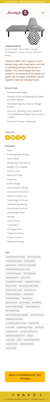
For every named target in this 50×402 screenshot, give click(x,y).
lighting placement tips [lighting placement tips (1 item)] (14, 319)
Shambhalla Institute (17, 208)
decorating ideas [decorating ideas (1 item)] (12, 277)
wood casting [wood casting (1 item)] (11, 348)
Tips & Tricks (13, 220)
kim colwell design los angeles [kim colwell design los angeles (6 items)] (17, 315)
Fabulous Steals (14, 175)
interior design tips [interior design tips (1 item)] (32, 306)
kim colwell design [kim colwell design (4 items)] (12, 311)
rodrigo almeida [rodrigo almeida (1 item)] (12, 331)
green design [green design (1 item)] (24, 302)
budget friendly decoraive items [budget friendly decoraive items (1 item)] (18, 269)
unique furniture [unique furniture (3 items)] (12, 344)
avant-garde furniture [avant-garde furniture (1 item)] (14, 261)
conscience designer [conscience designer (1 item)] (13, 273)
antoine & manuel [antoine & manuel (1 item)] (33, 257)
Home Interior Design (17, 187)
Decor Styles (24, 49)
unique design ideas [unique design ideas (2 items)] (31, 340)
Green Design (13, 183)
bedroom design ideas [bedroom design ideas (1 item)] (27, 265)
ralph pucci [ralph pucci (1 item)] (39, 327)
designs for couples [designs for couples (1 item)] (32, 282)
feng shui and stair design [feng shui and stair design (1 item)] (28, 286)
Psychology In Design (17, 200)
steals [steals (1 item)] (19, 340)
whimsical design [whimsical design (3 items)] (26, 344)
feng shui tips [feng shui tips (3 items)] (28, 294)
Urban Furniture (15, 237)
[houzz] (40, 395)
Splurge (34, 49)
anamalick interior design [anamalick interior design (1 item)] (15, 257)
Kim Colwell (12, 49)
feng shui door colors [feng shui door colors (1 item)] (14, 290)
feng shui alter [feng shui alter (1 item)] (11, 286)
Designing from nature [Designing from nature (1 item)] (14, 282)
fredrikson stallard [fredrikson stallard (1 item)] (13, 298)
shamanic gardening (17, 204)
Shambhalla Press (16, 212)
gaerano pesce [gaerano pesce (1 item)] (11, 302)
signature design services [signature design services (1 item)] (15, 335)
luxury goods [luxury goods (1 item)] (34, 323)
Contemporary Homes (18, 154)
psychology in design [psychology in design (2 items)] (24, 327)
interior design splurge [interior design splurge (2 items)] (14, 306)
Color (9, 150)
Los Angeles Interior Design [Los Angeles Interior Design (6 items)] (16, 323)
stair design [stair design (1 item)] (10, 340)
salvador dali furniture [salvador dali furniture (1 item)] (29, 331)
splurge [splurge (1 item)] (30, 335)
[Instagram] (34, 395)
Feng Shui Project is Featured (21, 121)
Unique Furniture (13, 46)
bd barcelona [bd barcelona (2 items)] (11, 265)
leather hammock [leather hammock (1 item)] (37, 315)
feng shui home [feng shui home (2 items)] (30, 290)
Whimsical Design (15, 241)
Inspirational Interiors (18, 191)
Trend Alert (12, 225)
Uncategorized (11, 52)
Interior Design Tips (17, 196)
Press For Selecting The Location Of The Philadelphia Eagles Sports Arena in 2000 (25, 114)
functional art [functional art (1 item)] (27, 298)
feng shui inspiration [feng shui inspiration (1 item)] (13, 294)
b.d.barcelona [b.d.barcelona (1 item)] (29, 261)
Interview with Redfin (17, 92)
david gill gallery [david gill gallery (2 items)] (30, 273)
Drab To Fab (13, 171)
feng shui (11, 179)
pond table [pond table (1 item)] (10, 327)
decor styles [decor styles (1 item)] (25, 277)
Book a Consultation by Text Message (25, 376)
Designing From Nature (18, 162)
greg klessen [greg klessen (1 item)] (36, 302)
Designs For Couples (17, 166)
